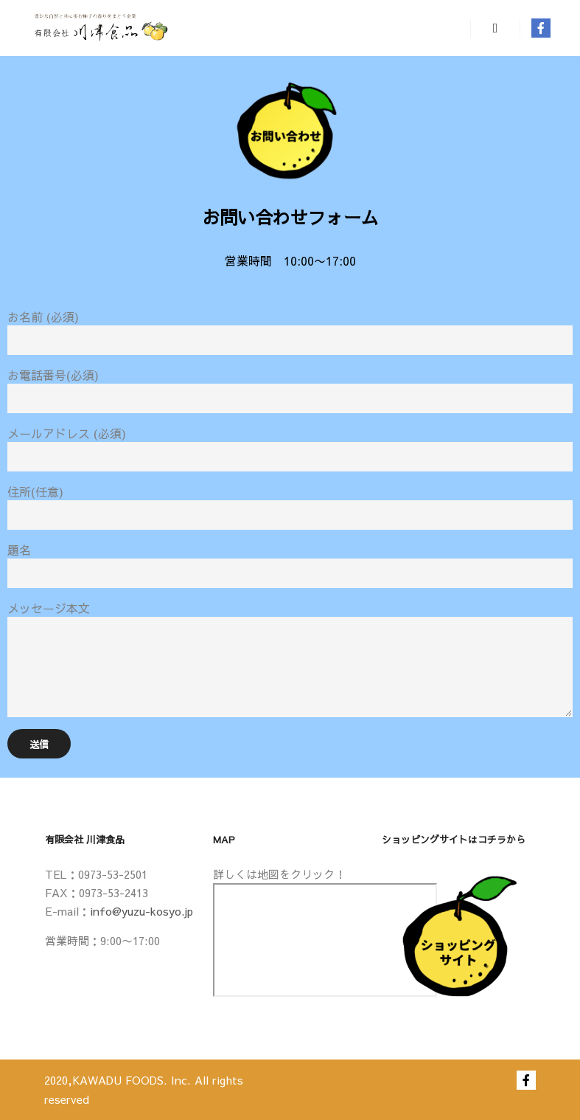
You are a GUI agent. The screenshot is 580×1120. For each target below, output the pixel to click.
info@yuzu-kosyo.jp (141, 911)
